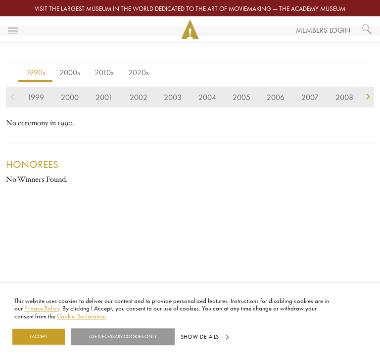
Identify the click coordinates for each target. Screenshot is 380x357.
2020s (138, 72)
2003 (173, 97)
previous (12, 97)
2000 (70, 97)
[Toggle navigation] (13, 29)
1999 (35, 97)
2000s (69, 72)
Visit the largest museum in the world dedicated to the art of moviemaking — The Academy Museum (190, 8)
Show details (200, 336)
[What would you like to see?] (367, 29)
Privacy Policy (41, 308)
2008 (344, 97)
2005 (241, 97)
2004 (207, 97)
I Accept (39, 337)
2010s (104, 72)
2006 (276, 97)
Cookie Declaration (81, 316)
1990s (36, 72)
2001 (103, 97)
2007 (310, 97)
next (368, 97)
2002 (138, 97)
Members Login (323, 30)
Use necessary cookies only (123, 337)
